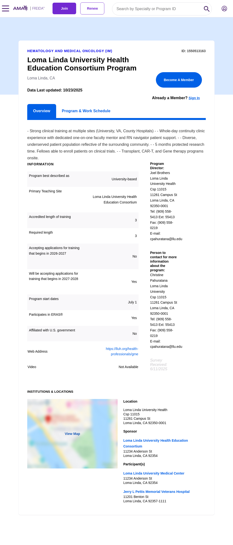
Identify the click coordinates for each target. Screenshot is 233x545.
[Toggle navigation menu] (5, 8)
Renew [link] (92, 8)
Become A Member (179, 80)
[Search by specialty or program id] (157, 9)
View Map (72, 434)
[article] (116, 266)
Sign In (194, 98)
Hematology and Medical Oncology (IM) (69, 51)
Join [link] (64, 8)
